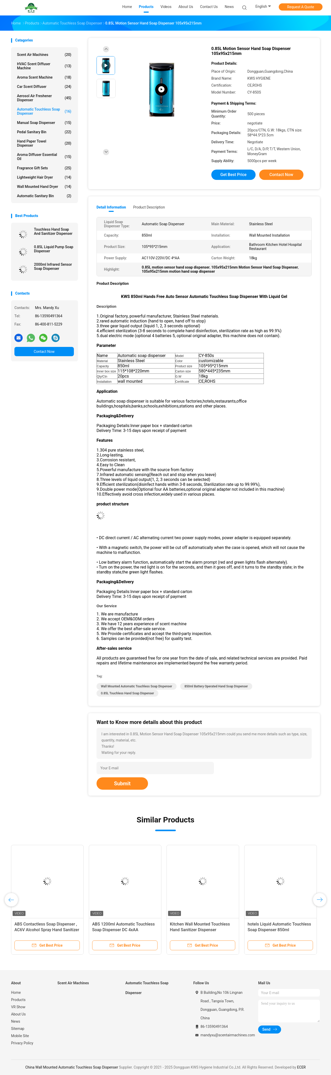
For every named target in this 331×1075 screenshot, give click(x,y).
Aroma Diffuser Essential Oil (44, 157)
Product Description (149, 207)
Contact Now (44, 351)
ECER (301, 1067)
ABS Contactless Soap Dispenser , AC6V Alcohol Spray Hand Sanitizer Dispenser (46, 930)
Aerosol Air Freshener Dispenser (44, 98)
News (15, 1021)
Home (16, 992)
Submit (122, 783)
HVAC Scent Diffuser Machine (44, 66)
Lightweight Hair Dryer (44, 177)
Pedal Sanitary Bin (44, 132)
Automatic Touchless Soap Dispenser (44, 111)
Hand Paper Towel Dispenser (44, 143)
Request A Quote (300, 7)
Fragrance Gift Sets (44, 168)
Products (18, 1000)
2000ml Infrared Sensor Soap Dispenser (53, 266)
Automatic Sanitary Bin (44, 195)
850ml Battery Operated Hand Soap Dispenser (216, 686)
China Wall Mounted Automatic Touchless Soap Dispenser (71, 1067)
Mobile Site (20, 1036)
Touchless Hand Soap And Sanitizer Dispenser (53, 231)
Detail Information (111, 207)
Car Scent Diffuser (44, 86)
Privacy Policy (22, 1043)
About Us (18, 1014)
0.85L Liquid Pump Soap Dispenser (53, 249)
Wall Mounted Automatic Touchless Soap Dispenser (136, 686)
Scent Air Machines (44, 54)
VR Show (18, 1007)
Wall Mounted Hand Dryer (44, 186)
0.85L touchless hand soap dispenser (127, 693)
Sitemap (17, 1029)
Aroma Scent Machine (44, 77)
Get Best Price (233, 174)
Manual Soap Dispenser (44, 122)
